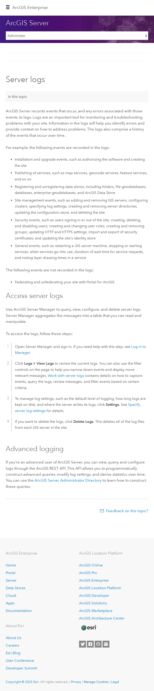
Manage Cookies (96, 682)
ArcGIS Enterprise (30, 7)
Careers (12, 645)
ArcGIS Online (91, 565)
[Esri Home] (88, 627)
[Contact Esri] (106, 644)
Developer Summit (21, 668)
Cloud (11, 595)
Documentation (19, 611)
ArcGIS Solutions (93, 603)
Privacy (76, 682)
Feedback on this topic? (127, 511)
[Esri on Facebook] (90, 644)
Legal (115, 682)
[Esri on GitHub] (98, 644)
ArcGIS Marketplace (95, 611)
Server (11, 580)
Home (11, 565)
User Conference (20, 660)
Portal (10, 573)
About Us (13, 638)
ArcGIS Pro (88, 573)
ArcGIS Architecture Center (101, 618)
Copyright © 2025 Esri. (23, 682)
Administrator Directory (68, 480)
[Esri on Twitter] (82, 644)
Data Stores (15, 588)
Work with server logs (66, 375)
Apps (10, 603)
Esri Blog (13, 653)
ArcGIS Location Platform (100, 588)
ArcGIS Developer (94, 595)
